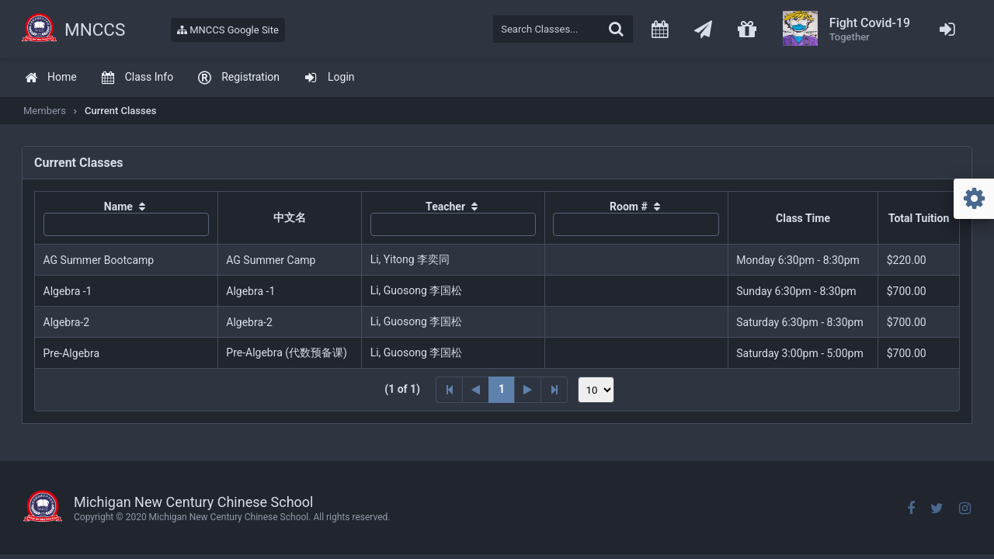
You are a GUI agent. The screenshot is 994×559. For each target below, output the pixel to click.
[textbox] (563, 29)
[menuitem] (50, 78)
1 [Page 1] (502, 389)
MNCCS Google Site (228, 30)
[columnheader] (126, 218)
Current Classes (120, 110)
